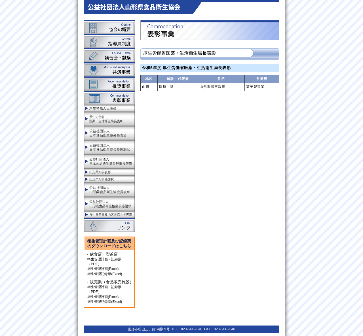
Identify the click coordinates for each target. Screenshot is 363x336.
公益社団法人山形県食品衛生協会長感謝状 (109, 204)
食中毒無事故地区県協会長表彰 (109, 214)
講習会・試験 (109, 55)
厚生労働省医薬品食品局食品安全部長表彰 (109, 119)
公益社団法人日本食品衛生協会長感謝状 (109, 147)
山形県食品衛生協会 (138, 7)
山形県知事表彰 (109, 172)
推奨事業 (109, 83)
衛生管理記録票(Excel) (104, 274)
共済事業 (109, 69)
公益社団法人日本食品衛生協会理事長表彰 (109, 161)
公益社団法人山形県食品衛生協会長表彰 (109, 190)
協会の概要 (109, 27)
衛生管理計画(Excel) (103, 269)
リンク (109, 225)
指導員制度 (109, 41)
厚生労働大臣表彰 (109, 108)
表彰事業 (109, 98)
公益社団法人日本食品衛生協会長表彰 (109, 133)
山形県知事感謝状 (109, 179)
